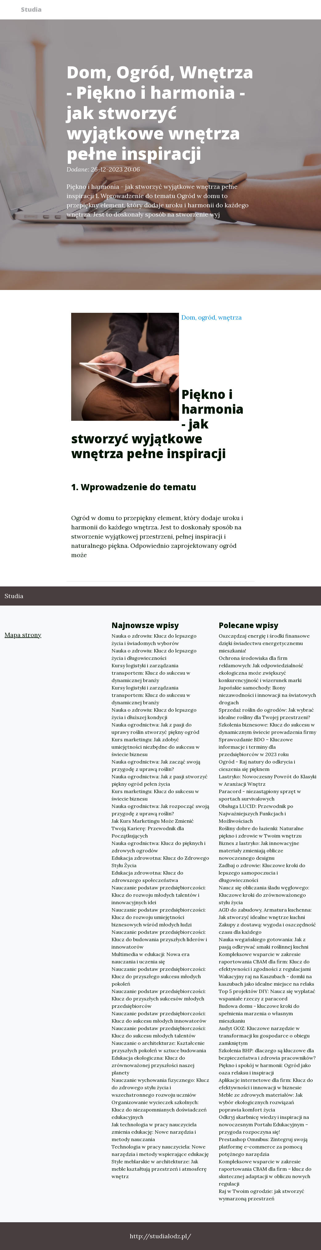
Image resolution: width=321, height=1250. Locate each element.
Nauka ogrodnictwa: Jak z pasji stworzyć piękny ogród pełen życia (160, 780)
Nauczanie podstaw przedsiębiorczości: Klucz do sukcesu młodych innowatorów (159, 1017)
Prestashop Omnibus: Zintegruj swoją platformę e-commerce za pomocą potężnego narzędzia (263, 1146)
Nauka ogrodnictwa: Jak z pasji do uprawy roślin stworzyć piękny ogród (155, 728)
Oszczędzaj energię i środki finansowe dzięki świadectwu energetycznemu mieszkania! (264, 643)
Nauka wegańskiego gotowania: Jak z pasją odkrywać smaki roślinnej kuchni (263, 943)
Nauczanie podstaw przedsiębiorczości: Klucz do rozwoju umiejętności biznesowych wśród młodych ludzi (159, 917)
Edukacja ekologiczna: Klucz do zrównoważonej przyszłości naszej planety (153, 1065)
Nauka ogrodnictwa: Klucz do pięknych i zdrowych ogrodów (158, 847)
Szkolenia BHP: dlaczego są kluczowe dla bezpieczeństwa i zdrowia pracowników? (267, 1054)
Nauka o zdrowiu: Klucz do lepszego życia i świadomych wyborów (154, 639)
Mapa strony (23, 635)
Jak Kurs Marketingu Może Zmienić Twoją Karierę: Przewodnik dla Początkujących (153, 828)
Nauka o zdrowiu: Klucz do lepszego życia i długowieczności (154, 654)
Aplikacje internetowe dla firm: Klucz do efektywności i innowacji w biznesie (266, 1084)
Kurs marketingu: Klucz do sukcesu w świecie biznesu (155, 795)
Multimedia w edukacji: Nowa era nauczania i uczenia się (150, 958)
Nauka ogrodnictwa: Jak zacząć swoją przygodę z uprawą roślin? (156, 765)
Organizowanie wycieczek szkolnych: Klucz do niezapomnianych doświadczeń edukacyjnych (159, 1109)
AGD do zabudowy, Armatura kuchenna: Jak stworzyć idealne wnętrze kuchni (265, 913)
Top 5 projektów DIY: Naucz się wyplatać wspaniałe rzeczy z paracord (267, 995)
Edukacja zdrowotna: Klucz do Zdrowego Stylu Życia (160, 861)
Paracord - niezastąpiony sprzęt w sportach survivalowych (260, 795)
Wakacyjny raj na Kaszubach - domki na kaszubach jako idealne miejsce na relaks (266, 980)
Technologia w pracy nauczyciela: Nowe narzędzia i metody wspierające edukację (160, 1150)
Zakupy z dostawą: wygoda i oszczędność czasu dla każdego (267, 928)
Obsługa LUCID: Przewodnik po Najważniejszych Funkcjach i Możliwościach (256, 813)
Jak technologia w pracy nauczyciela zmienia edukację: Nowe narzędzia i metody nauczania (154, 1131)
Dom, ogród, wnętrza (211, 317)
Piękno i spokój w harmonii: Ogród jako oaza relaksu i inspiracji (265, 1069)
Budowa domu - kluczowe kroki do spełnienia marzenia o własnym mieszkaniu (259, 1013)
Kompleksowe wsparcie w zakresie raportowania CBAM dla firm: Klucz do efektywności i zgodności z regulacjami (265, 961)
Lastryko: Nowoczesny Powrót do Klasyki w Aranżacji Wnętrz (267, 780)
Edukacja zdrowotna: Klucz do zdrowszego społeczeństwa (147, 876)
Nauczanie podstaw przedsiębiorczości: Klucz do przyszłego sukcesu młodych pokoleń (159, 976)
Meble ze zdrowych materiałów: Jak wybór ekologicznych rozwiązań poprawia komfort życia (261, 1102)
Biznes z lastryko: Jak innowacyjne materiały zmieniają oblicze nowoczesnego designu (259, 850)
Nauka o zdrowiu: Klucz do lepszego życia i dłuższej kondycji (154, 713)
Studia (33, 10)
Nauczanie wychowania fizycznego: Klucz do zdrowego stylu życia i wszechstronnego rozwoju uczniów (160, 1087)
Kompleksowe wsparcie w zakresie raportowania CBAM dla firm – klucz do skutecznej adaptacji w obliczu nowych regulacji (265, 1172)
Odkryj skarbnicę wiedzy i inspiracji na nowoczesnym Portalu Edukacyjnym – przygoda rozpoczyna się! (264, 1124)
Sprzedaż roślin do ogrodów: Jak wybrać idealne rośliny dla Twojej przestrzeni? (266, 713)
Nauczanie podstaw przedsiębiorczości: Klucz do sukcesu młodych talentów (159, 1032)
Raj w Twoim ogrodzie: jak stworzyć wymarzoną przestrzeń (261, 1195)
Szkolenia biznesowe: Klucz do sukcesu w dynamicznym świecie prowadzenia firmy (267, 728)
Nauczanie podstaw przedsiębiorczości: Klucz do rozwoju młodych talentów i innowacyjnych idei (159, 894)
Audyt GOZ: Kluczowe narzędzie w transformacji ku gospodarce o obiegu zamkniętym (264, 1035)
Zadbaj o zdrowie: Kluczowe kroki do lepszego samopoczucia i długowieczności (262, 872)
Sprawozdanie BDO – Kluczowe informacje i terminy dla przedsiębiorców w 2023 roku (256, 746)
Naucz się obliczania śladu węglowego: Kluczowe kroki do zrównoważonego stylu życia (264, 894)
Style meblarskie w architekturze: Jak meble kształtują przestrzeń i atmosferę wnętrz (159, 1168)
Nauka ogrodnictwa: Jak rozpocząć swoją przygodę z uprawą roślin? (160, 810)
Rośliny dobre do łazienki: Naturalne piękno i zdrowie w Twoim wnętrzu (261, 832)
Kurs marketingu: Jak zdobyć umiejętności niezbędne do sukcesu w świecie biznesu (156, 746)
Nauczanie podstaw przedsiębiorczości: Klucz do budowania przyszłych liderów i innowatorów (159, 939)
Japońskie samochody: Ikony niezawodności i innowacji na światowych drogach (267, 695)
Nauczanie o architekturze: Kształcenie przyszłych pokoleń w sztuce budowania (159, 1046)
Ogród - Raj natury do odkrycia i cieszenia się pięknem (257, 765)
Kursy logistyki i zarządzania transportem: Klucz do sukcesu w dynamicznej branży (151, 672)
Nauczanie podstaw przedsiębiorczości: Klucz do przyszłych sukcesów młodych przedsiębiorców (159, 998)
